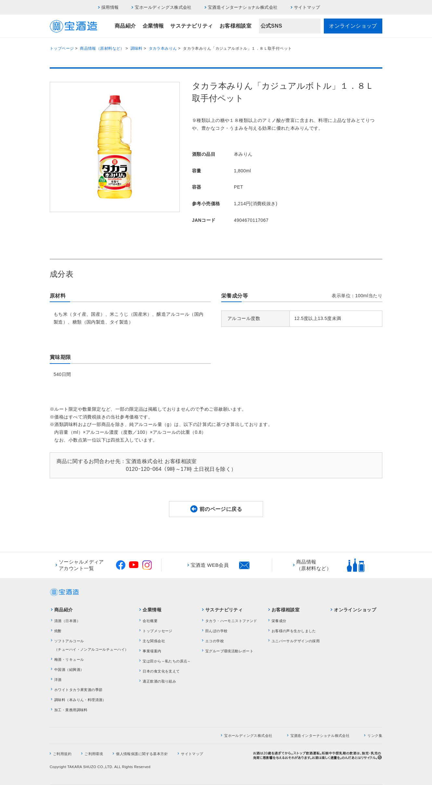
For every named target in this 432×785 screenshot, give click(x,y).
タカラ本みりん (163, 48)
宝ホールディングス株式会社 (163, 7)
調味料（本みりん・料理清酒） (80, 700)
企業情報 (153, 26)
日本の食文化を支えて (161, 671)
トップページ (62, 48)
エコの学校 (214, 641)
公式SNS (271, 26)
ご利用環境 (93, 754)
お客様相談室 (236, 26)
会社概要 (150, 621)
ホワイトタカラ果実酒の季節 (78, 690)
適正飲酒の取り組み (159, 681)
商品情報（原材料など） (102, 48)
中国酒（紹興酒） (69, 670)
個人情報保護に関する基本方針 (142, 754)
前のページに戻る (220, 509)
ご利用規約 (62, 754)
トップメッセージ (157, 631)
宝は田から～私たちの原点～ (167, 661)
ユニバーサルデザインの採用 (296, 641)
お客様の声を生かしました (294, 631)
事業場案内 (152, 651)
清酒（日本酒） (67, 621)
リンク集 (374, 736)
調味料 (137, 48)
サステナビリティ (191, 26)
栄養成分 (279, 621)
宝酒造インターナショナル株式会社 (243, 7)
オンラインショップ (353, 26)
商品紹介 (125, 26)
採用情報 (110, 7)
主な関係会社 (154, 641)
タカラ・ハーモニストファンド (231, 621)
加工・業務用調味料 (71, 710)
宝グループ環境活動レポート (229, 651)
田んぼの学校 (216, 631)
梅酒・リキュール (69, 659)
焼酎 (58, 631)
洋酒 (58, 680)
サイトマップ (307, 7)
